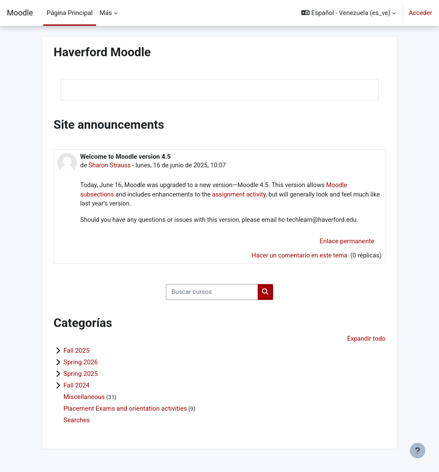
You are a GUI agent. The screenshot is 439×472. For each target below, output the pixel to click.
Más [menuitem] (105, 13)
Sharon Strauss (110, 165)
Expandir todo (366, 341)
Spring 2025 (80, 376)
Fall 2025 (76, 353)
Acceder (420, 13)
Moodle (20, 12)
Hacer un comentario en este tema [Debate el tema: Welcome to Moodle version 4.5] (298, 256)
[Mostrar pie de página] (417, 450)
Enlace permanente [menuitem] (347, 242)
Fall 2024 (76, 387)
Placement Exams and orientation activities (125, 411)
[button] (348, 13)
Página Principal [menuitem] (70, 13)
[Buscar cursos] (212, 293)
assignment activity (242, 195)
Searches (76, 422)
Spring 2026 (80, 364)
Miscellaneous (84, 399)
